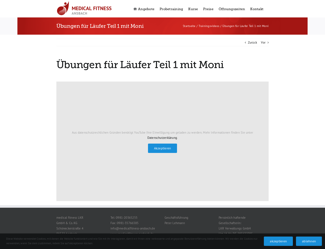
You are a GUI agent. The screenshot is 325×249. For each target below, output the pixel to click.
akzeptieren (278, 241)
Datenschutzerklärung (162, 138)
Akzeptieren (162, 148)
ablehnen (309, 241)
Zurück (252, 42)
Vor (263, 42)
